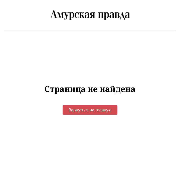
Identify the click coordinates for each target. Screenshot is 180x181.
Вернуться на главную (90, 110)
